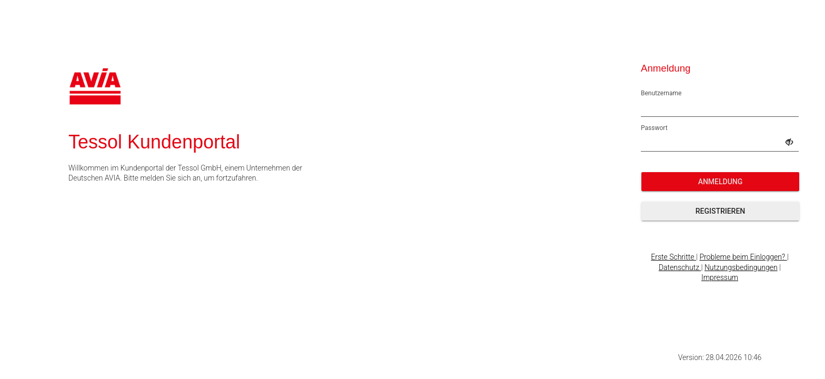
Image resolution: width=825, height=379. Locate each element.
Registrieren (721, 211)
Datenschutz (680, 267)
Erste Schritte (673, 257)
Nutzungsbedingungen (741, 267)
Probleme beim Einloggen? (743, 257)
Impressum (719, 277)
